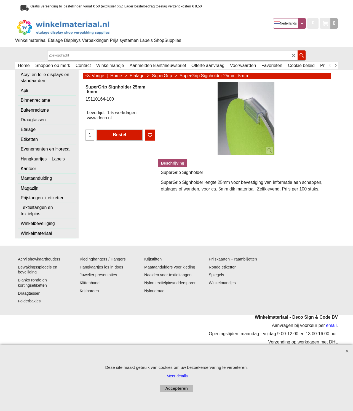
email (331, 325)
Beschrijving (172, 163)
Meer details (177, 376)
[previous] (329, 65)
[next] (335, 65)
